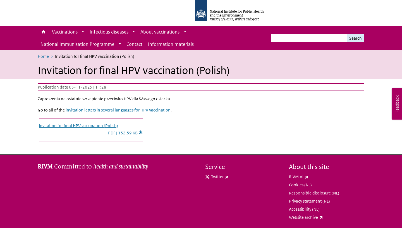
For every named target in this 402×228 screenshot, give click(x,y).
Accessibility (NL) (304, 209)
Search (355, 38)
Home (43, 32)
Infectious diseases (109, 32)
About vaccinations (160, 32)
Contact (134, 44)
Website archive (320, 217)
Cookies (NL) (300, 184)
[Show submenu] (83, 32)
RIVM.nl (313, 177)
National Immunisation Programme (77, 44)
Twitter (234, 177)
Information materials (171, 44)
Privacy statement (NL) (309, 201)
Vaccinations (65, 32)
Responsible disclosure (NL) (314, 193)
